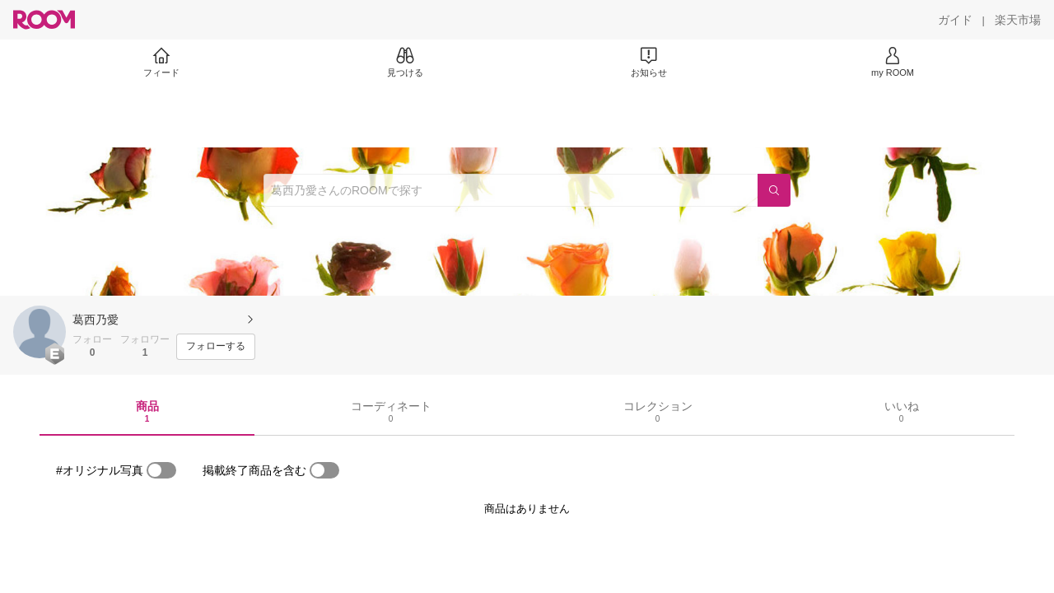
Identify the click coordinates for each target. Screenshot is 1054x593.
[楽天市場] (1018, 19)
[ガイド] (955, 19)
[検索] (774, 190)
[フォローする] (215, 347)
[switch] (161, 470)
